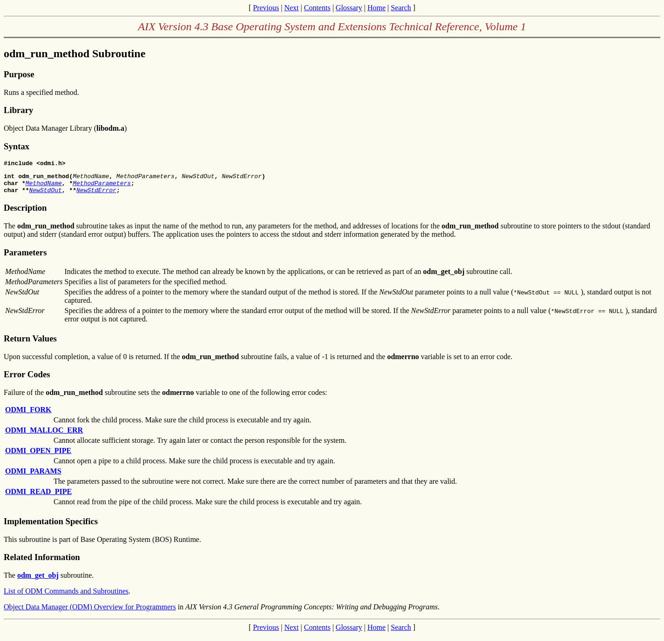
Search (401, 8)
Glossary (349, 8)
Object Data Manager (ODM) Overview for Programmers (90, 612)
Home (376, 8)
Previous (266, 8)
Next (291, 8)
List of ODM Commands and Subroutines (66, 597)
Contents (317, 8)
